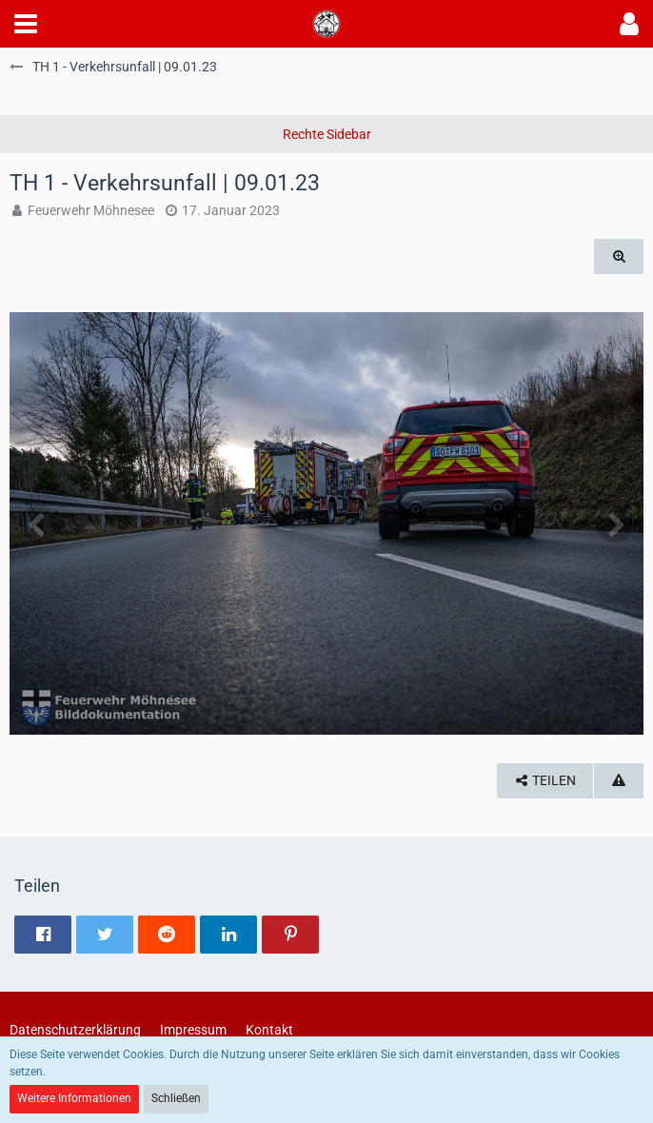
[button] (26, 24)
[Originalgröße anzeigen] (618, 256)
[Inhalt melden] (618, 780)
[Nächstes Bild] (615, 523)
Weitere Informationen (74, 1098)
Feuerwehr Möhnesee (91, 210)
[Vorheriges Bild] (38, 523)
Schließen (176, 1098)
